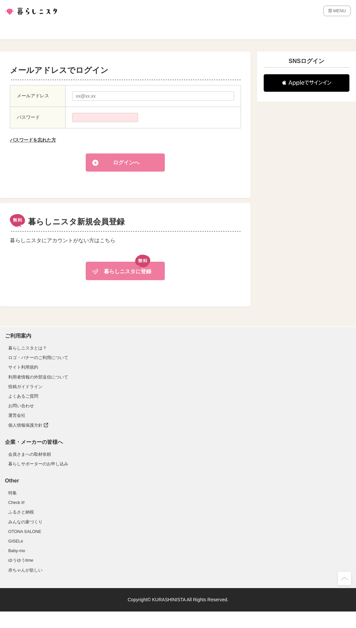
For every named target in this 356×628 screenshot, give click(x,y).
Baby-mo (16, 550)
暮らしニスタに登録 (127, 271)
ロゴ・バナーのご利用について (38, 357)
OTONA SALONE (24, 531)
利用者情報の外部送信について (38, 377)
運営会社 (16, 415)
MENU (337, 10)
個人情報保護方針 (28, 425)
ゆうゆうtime (20, 560)
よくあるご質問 (23, 396)
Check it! (16, 502)
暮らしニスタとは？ (27, 348)
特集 (12, 492)
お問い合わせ (21, 405)
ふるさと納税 (21, 512)
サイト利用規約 (23, 367)
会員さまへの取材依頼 (29, 454)
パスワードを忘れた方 (33, 140)
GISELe (15, 541)
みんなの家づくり (25, 521)
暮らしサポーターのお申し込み (38, 463)
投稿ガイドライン (25, 386)
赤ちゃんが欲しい (25, 570)
